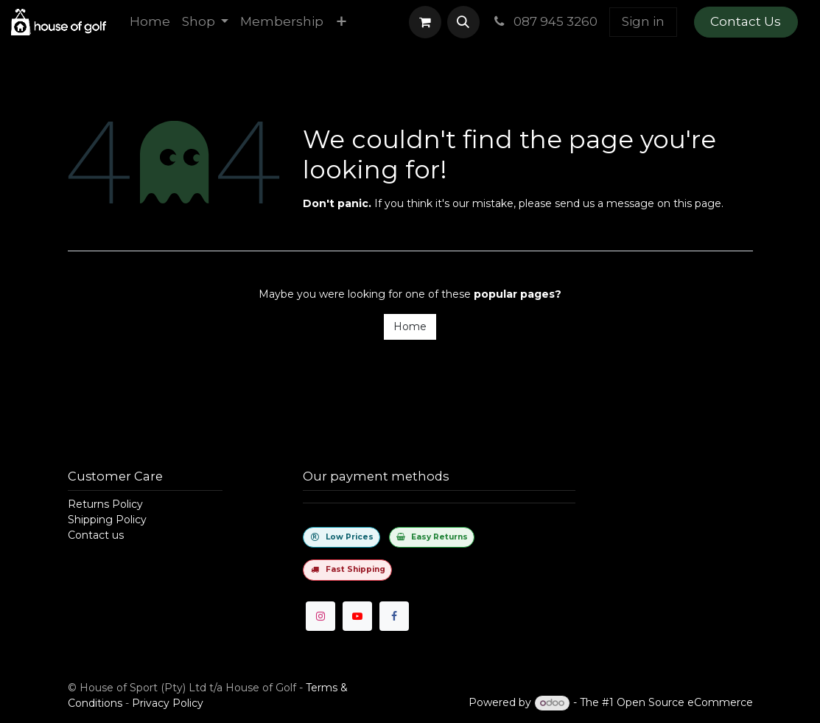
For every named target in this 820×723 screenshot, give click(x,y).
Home (410, 326)
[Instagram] (320, 616)
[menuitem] (150, 22)
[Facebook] (394, 616)
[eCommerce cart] (425, 22)
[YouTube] (357, 616)
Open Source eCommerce (685, 702)
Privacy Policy (167, 703)
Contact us (96, 535)
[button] (463, 22)
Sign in (643, 21)
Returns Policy (105, 504)
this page (697, 203)
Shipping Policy (107, 519)
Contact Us (745, 21)
